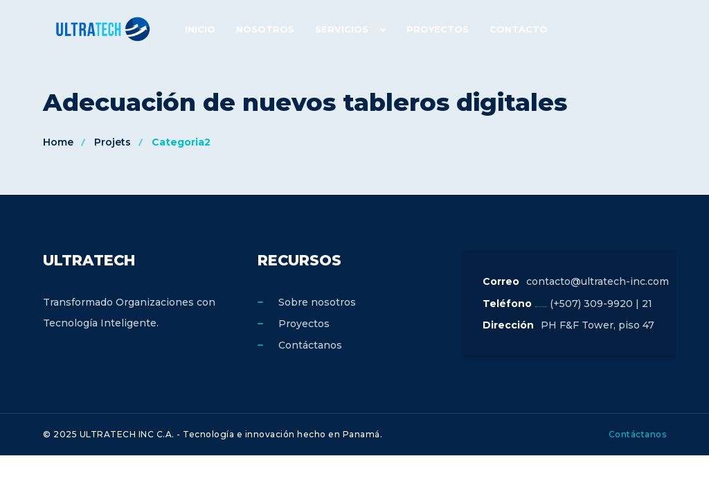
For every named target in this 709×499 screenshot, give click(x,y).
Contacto (519, 29)
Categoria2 (181, 142)
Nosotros (265, 29)
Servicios (341, 29)
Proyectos (437, 29)
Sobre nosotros (317, 302)
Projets (112, 142)
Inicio (200, 29)
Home (58, 142)
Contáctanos (310, 345)
